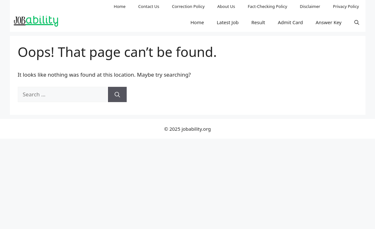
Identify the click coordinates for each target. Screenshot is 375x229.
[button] (356, 22)
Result (258, 22)
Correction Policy (188, 6)
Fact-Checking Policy (267, 6)
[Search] (117, 94)
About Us (226, 6)
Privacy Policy (346, 6)
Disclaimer (310, 6)
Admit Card (290, 22)
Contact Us (148, 6)
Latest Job (227, 22)
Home (119, 6)
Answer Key (328, 22)
